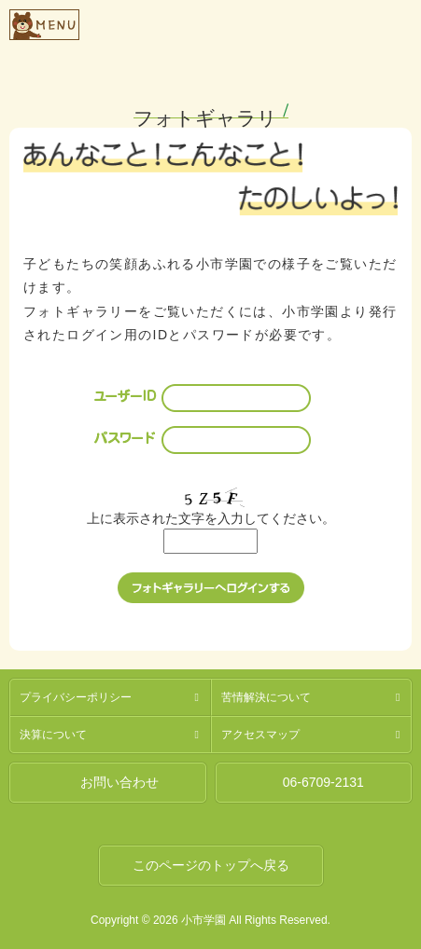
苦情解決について (266, 697)
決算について (53, 734)
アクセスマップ (260, 734)
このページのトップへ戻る (211, 865)
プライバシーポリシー (76, 697)
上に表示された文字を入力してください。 (211, 518)
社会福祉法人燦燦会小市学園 (245, 22)
